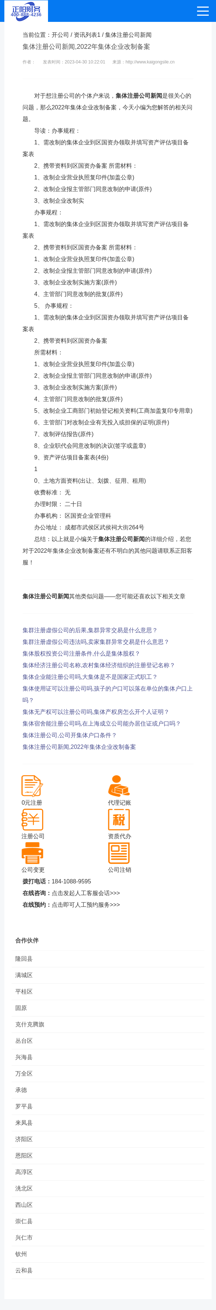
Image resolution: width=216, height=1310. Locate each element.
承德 (21, 1090)
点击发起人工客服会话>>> (86, 893)
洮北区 (24, 1188)
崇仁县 (24, 1221)
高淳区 (24, 1172)
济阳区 (24, 1139)
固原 (21, 1008)
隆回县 (24, 959)
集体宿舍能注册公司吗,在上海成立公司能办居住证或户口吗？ (102, 723)
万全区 (24, 1073)
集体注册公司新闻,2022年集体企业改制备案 (79, 747)
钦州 (21, 1254)
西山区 (24, 1205)
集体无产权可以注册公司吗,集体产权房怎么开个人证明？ (96, 712)
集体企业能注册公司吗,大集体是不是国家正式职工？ (90, 677)
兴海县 (24, 1057)
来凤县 (24, 1123)
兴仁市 (24, 1238)
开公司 (60, 35)
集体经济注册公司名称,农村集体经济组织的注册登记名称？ (99, 665)
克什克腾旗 (29, 1024)
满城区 (24, 975)
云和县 (24, 1270)
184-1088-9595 (71, 881)
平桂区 (24, 991)
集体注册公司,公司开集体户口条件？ (70, 735)
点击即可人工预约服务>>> (86, 905)
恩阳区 (24, 1155)
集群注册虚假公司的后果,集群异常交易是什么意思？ (90, 630)
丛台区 (24, 1041)
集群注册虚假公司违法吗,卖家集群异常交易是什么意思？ (96, 642)
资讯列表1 (87, 35)
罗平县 (24, 1106)
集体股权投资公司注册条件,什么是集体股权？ (81, 653)
